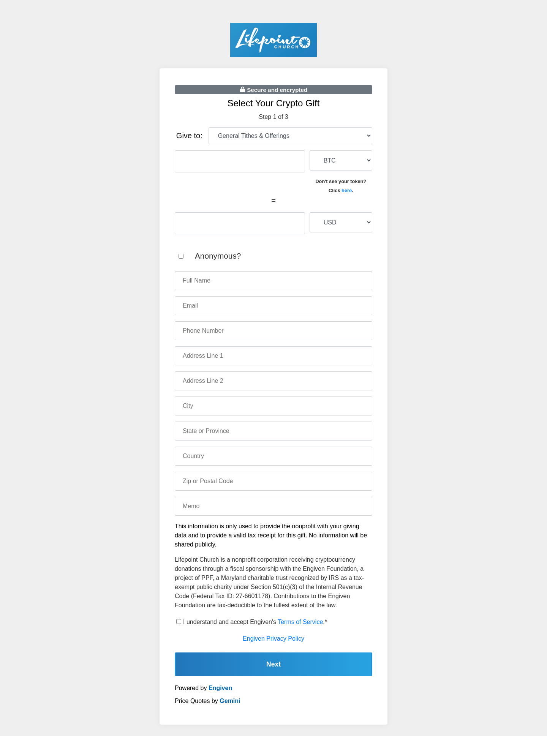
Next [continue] (273, 664)
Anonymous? (218, 255)
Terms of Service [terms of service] (300, 622)
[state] (273, 431)
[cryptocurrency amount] (240, 161)
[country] (273, 456)
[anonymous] (181, 256)
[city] (273, 405)
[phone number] (273, 330)
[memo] (273, 506)
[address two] (273, 380)
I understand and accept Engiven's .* (255, 622)
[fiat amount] (240, 223)
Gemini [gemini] (230, 701)
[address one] (273, 355)
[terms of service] (178, 621)
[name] (273, 280)
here (346, 190)
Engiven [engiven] (220, 688)
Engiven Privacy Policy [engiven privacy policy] (273, 638)
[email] (273, 305)
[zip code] (273, 481)
